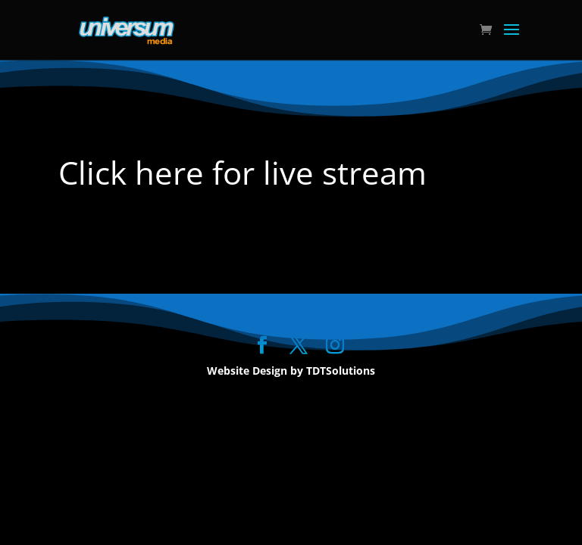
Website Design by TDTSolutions (291, 370)
